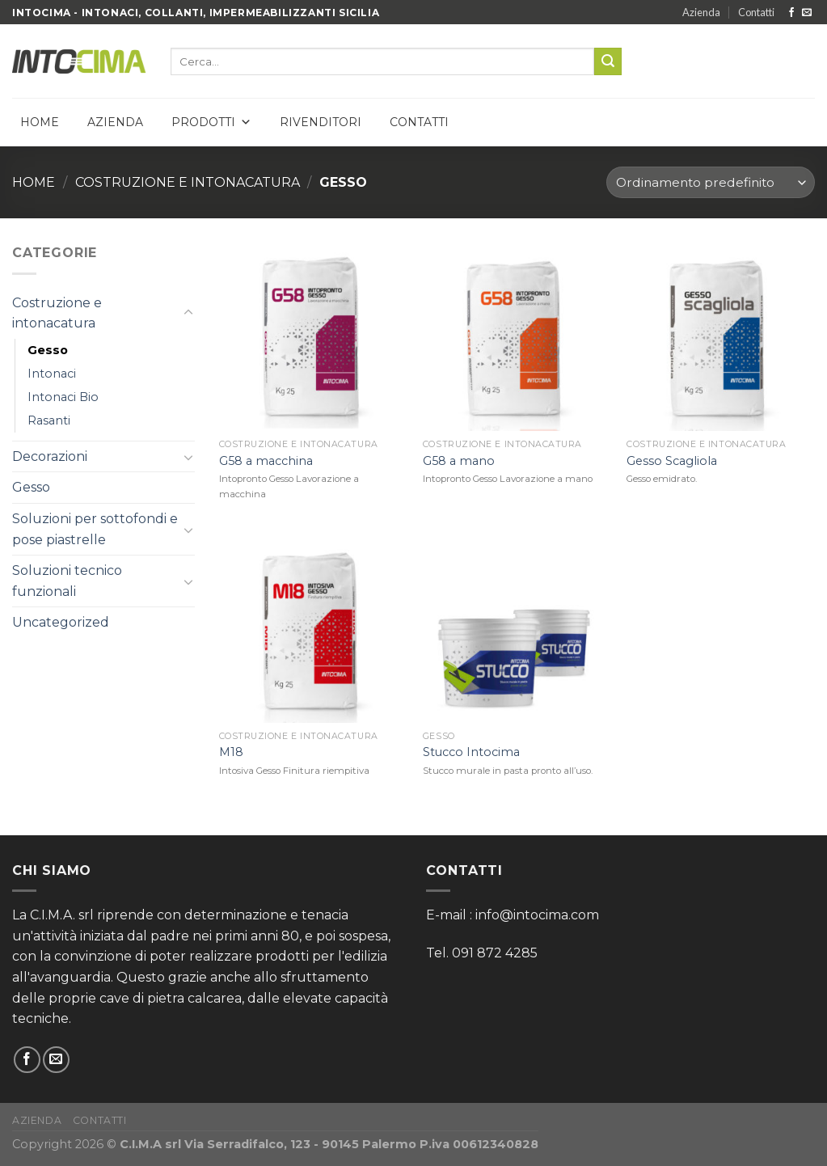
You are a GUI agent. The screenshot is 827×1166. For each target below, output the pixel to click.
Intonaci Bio (63, 397)
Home (39, 122)
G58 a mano (459, 461)
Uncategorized (60, 622)
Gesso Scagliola (672, 461)
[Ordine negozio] (710, 182)
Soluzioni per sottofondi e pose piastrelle (95, 529)
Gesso (47, 350)
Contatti (756, 12)
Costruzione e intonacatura (187, 182)
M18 (231, 752)
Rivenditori (320, 122)
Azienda (701, 12)
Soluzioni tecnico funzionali (67, 581)
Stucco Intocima (471, 752)
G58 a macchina (266, 461)
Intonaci (51, 373)
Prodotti (211, 122)
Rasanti (48, 420)
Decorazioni (49, 456)
